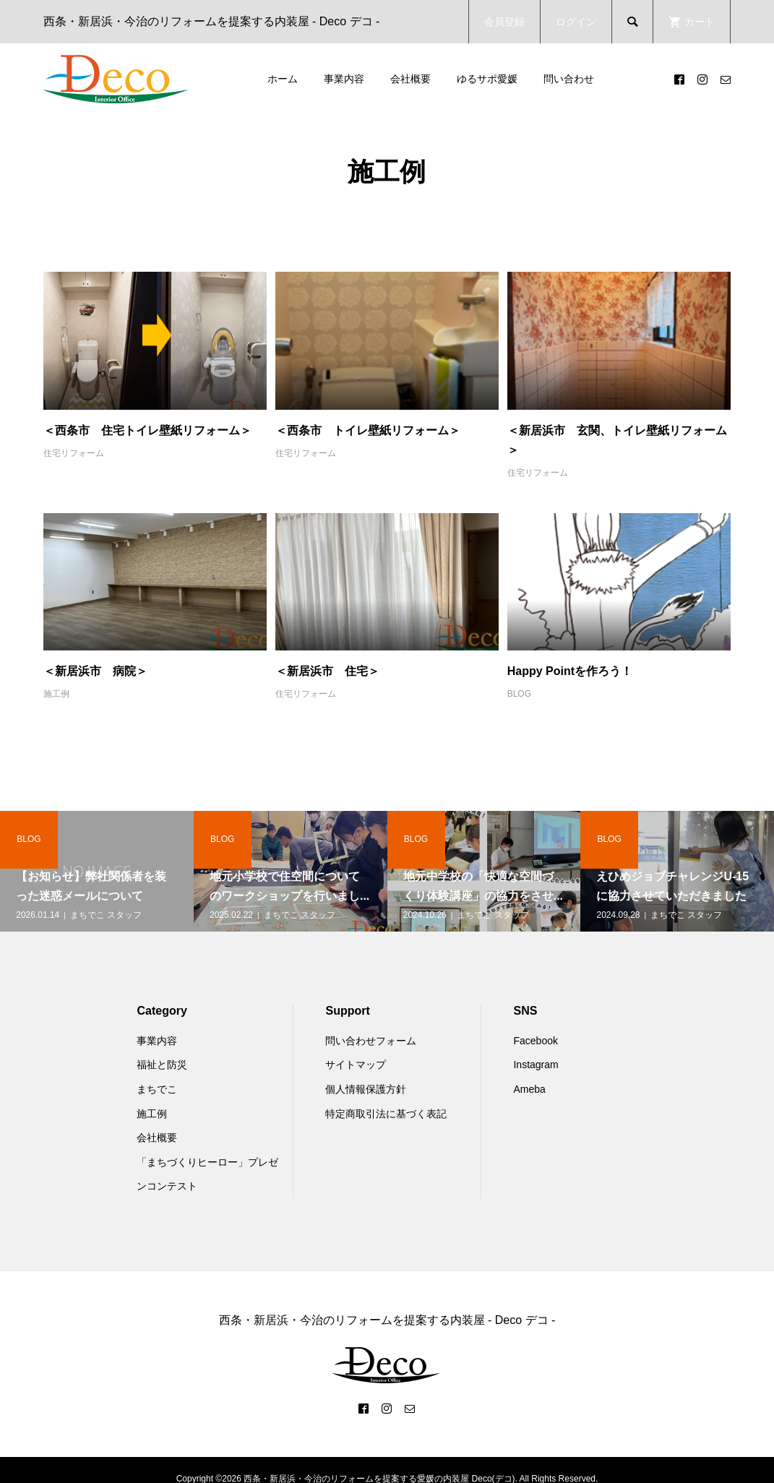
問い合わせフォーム (370, 1040)
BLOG (519, 694)
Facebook (535, 1040)
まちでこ (157, 1089)
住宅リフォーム (73, 453)
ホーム (282, 79)
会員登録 (504, 21)
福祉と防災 (162, 1064)
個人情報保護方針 (365, 1089)
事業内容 (344, 79)
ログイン (576, 21)
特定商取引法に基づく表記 (386, 1113)
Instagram (535, 1064)
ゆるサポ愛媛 (487, 79)
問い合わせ (568, 79)
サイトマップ (355, 1064)
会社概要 (410, 79)
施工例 (56, 694)
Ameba (529, 1089)
